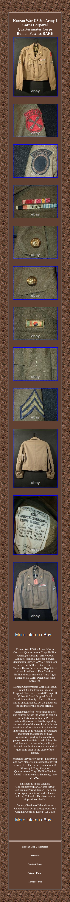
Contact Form (35, 864)
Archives (35, 855)
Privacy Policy (35, 873)
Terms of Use (35, 881)
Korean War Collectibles (35, 846)
